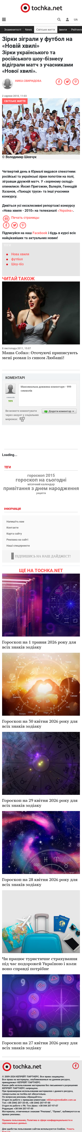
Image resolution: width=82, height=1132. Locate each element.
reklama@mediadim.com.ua (61, 1100)
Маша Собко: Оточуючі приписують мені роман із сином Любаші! (40, 355)
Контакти (12, 527)
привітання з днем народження (41, 488)
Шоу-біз (17, 264)
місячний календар (41, 484)
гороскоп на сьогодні (41, 480)
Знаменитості (12, 29)
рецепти (41, 493)
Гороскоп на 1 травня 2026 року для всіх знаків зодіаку (39, 644)
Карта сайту (14, 533)
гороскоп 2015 (41, 475)
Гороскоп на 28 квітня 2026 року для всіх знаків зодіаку (40, 882)
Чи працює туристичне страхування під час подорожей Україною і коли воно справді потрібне (39, 963)
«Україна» (65, 211)
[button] (67, 19)
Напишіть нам (15, 521)
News (28, 29)
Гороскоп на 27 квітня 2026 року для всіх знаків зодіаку (40, 1045)
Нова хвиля (20, 254)
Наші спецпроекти (18, 545)
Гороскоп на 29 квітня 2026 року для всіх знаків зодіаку (40, 803)
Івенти (63, 29)
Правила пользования (14, 1120)
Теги (8, 467)
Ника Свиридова (28, 80)
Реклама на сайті (17, 539)
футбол (17, 259)
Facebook (40, 233)
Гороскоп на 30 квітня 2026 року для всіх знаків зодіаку (40, 723)
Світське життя (45, 29)
